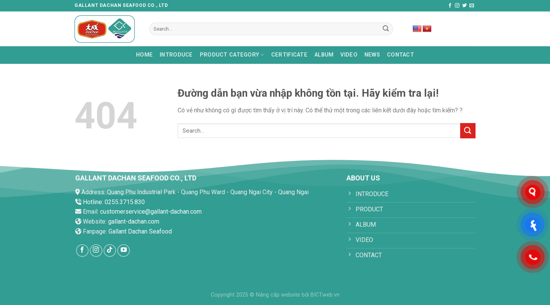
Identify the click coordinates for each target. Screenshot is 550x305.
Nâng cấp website (278, 295)
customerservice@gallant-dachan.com (151, 211)
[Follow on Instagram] (457, 5)
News (372, 55)
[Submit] (386, 29)
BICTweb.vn (325, 295)
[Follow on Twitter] (464, 5)
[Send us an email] (471, 5)
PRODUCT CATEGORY (232, 54)
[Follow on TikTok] (110, 250)
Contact (400, 55)
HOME (144, 55)
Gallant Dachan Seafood (140, 231)
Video (348, 55)
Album (323, 55)
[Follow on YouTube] (123, 250)
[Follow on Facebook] (450, 5)
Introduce (176, 55)
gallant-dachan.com (133, 221)
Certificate (289, 55)
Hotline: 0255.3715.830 (114, 202)
